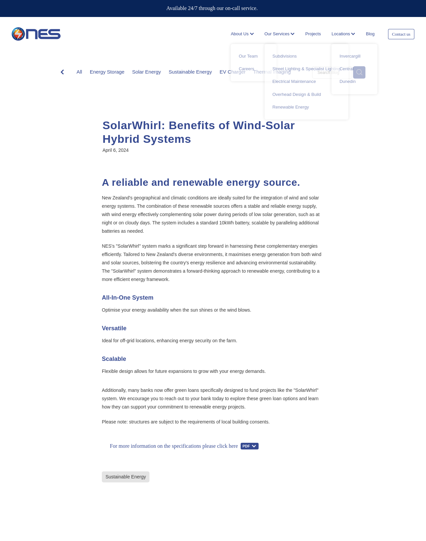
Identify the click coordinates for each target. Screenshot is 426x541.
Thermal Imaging (272, 72)
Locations (343, 33)
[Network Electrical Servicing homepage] (52, 34)
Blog (370, 33)
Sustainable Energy (190, 72)
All (79, 72)
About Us (242, 33)
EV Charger (233, 72)
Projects (313, 33)
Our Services (280, 33)
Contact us (401, 34)
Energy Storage (107, 72)
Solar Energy (146, 72)
